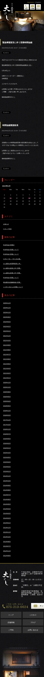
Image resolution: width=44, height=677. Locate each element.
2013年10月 (7, 537)
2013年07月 (7, 546)
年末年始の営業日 (8, 245)
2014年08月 (7, 490)
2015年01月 (7, 471)
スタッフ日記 (7, 229)
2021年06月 (7, 359)
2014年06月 (7, 499)
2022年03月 (7, 322)
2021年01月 (7, 378)
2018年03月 (7, 415)
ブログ (33, 622)
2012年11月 (7, 551)
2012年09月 (7, 555)
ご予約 (11, 630)
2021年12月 (7, 336)
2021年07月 (7, 354)
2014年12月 (7, 476)
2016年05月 (7, 439)
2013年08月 (7, 541)
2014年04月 (7, 509)
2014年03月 (7, 513)
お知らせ (6, 224)
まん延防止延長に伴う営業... (12, 268)
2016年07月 (7, 434)
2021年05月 (7, 364)
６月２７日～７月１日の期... (12, 259)
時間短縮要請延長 (10, 125)
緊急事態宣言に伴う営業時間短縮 (17, 42)
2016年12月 (7, 429)
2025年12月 (7, 303)
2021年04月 (7, 368)
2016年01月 (7, 448)
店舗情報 (11, 622)
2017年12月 (7, 420)
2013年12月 (7, 527)
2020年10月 (7, 387)
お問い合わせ (33, 630)
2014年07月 (7, 495)
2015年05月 (7, 457)
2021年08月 (7, 350)
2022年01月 (7, 331)
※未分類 (23, 48)
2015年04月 (7, 462)
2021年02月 (7, 373)
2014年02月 (7, 518)
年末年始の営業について (11, 249)
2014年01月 (7, 523)
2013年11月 (7, 532)
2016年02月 (7, 443)
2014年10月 (7, 481)
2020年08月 (7, 392)
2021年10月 (7, 340)
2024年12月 (7, 308)
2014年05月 (7, 504)
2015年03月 (7, 467)
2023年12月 (7, 312)
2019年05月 (7, 406)
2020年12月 (7, 382)
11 (10, 198)
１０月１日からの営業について (13, 287)
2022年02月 (7, 326)
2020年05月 (7, 396)
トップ (11, 615)
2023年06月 (7, 317)
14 (29, 198)
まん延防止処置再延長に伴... (12, 263)
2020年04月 (7, 401)
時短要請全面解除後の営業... (12, 282)
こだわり (32, 615)
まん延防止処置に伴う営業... (12, 273)
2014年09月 (7, 485)
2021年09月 (7, 345)
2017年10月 (7, 425)
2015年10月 (7, 453)
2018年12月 (7, 411)
